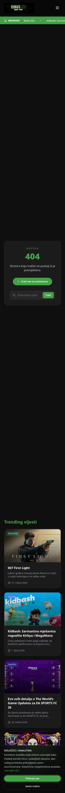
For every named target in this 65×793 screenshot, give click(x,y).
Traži (48, 295)
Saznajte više (11, 770)
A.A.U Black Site (26, 20)
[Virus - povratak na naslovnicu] (19, 8)
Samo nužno (32, 786)
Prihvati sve (32, 778)
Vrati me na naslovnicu (32, 281)
